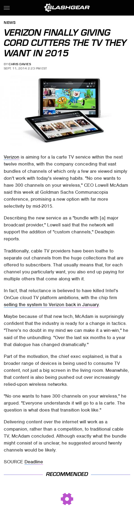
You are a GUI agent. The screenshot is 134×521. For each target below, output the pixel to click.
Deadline (33, 462)
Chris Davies (20, 64)
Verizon (11, 157)
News (10, 23)
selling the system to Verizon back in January (51, 304)
